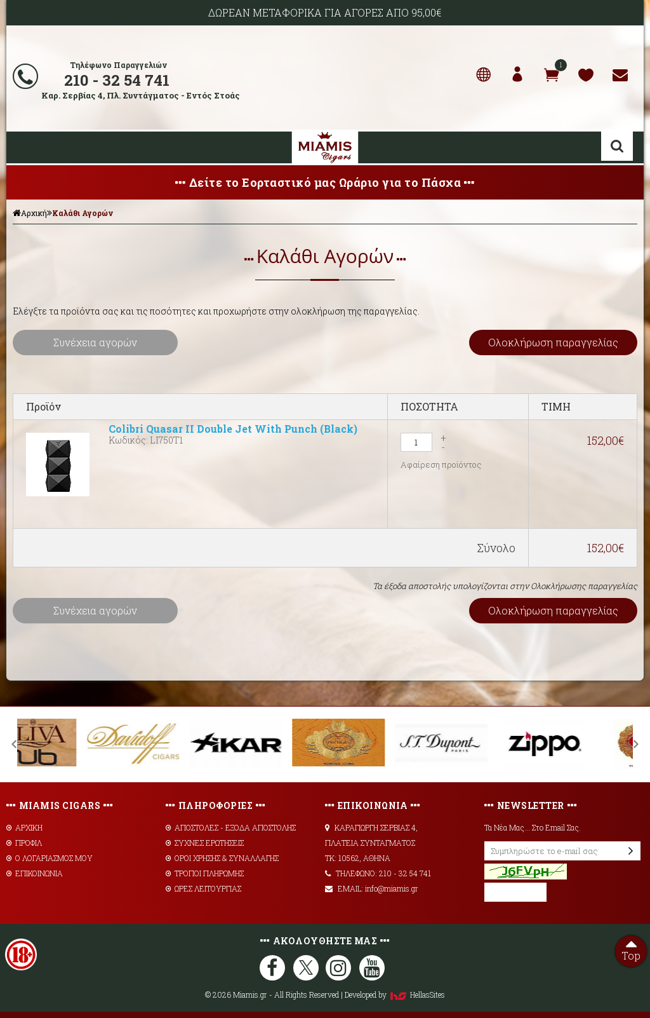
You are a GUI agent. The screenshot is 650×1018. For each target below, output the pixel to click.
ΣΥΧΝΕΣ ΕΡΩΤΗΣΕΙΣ (205, 843)
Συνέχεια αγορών (95, 342)
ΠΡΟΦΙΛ (24, 843)
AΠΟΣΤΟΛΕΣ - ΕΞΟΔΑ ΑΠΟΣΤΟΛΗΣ (231, 827)
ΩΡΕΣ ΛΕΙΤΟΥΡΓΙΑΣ (203, 888)
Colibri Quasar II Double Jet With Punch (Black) (233, 428)
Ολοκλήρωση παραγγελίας (553, 342)
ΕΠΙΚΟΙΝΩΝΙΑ (34, 873)
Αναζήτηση (617, 146)
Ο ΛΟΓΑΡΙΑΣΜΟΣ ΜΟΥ (49, 858)
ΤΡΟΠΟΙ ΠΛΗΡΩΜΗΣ (205, 873)
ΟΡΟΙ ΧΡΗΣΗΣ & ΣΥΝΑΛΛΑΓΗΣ (222, 858)
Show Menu (25, 147)
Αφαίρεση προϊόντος (441, 464)
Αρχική (30, 213)
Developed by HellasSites (395, 994)
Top (631, 948)
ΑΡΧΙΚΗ (24, 827)
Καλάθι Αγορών (82, 213)
